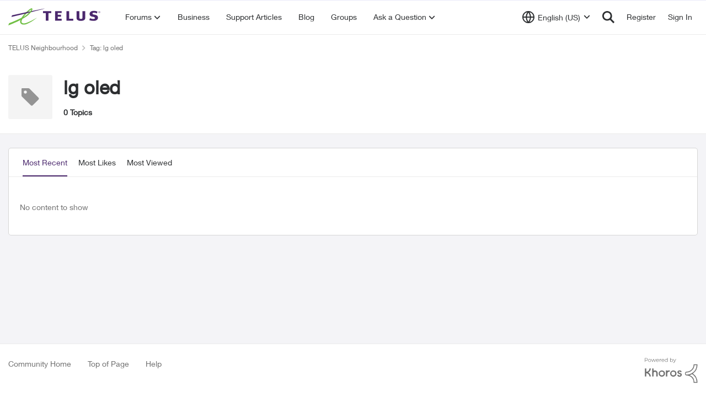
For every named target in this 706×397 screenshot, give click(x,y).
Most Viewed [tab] (149, 162)
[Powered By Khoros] (671, 370)
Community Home (39, 363)
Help (154, 363)
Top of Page (108, 363)
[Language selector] (556, 17)
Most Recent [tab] (45, 162)
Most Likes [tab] (97, 162)
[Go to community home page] (55, 17)
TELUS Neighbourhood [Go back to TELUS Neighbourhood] (43, 48)
